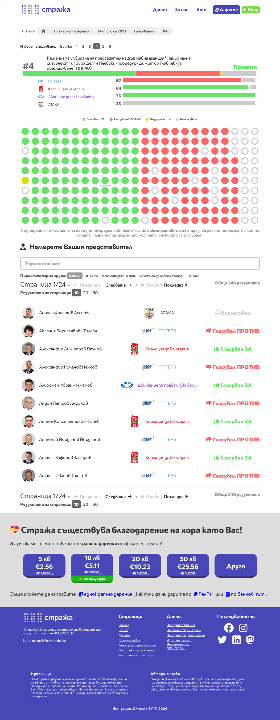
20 (85, 292)
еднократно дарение (105, 594)
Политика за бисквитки (137, 650)
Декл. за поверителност (137, 645)
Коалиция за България (119, 276)
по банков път (245, 594)
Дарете (226, 9)
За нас (123, 630)
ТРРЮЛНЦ (65, 633)
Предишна (87, 284)
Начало (124, 625)
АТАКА (194, 276)
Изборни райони (179, 640)
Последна (176, 284)
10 (76, 292)
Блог (201, 9)
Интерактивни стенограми (178, 645)
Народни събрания (181, 625)
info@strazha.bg (54, 640)
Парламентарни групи (184, 630)
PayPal (203, 594)
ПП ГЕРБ (91, 276)
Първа (150, 284)
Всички (66, 46)
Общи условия (129, 640)
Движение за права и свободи (162, 276)
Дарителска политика (136, 655)
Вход (250, 9)
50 (95, 292)
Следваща (118, 284)
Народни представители (186, 635)
